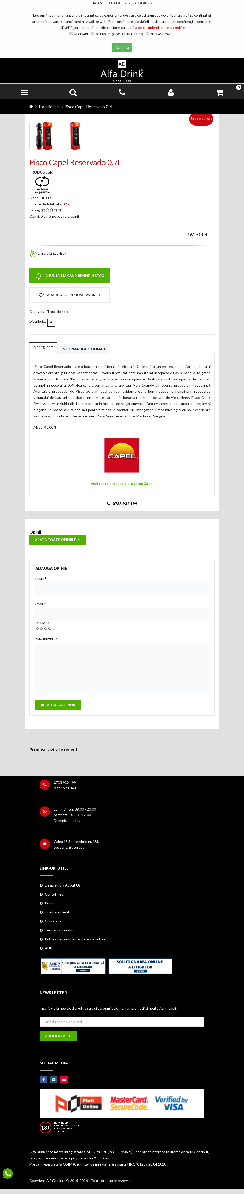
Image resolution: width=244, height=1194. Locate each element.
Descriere (43, 347)
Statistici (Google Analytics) (117, 34)
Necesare (79, 34)
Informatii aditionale (84, 349)
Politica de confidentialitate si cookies (75, 939)
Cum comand (55, 921)
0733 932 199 (65, 782)
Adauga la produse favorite (70, 295)
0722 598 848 (65, 788)
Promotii (51, 903)
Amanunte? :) (46, 639)
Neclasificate (159, 34)
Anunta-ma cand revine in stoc (70, 276)
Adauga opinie (58, 704)
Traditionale (49, 106)
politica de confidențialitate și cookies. (156, 27)
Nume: (40, 578)
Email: (40, 603)
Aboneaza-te (58, 1036)
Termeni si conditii (59, 930)
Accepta (122, 47)
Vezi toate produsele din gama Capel (122, 483)
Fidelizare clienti (57, 912)
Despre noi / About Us (63, 885)
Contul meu (54, 894)
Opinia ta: (42, 622)
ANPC (50, 948)
